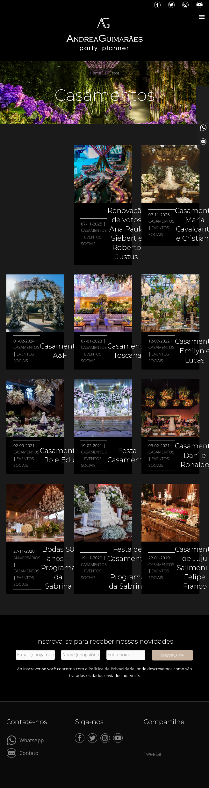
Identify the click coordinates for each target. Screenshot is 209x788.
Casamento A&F (60, 351)
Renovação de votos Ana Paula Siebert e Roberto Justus (126, 233)
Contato (28, 753)
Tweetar (153, 753)
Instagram (185, 5)
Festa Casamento (127, 455)
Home (95, 73)
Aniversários (26, 558)
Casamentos (94, 230)
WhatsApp (31, 740)
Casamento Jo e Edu (60, 455)
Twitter (171, 5)
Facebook (157, 5)
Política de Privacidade (111, 669)
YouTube (199, 5)
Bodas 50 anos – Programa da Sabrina (58, 568)
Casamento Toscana (127, 351)
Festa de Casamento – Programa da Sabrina (127, 568)
